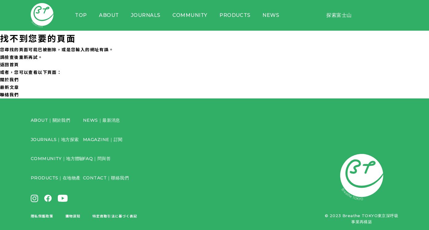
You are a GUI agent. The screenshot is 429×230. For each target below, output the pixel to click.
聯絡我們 (9, 94)
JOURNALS (145, 15)
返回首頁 (9, 64)
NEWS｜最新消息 (101, 120)
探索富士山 (339, 15)
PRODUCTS (234, 15)
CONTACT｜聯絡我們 (106, 178)
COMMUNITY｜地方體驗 (57, 158)
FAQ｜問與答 (97, 158)
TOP (81, 15)
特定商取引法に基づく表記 (114, 215)
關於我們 (9, 79)
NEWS (270, 15)
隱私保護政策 (42, 215)
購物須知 (72, 215)
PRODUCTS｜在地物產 (55, 178)
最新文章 (9, 87)
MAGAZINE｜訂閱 (103, 139)
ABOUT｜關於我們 (50, 120)
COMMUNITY (189, 15)
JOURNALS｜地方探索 (55, 139)
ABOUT (109, 15)
